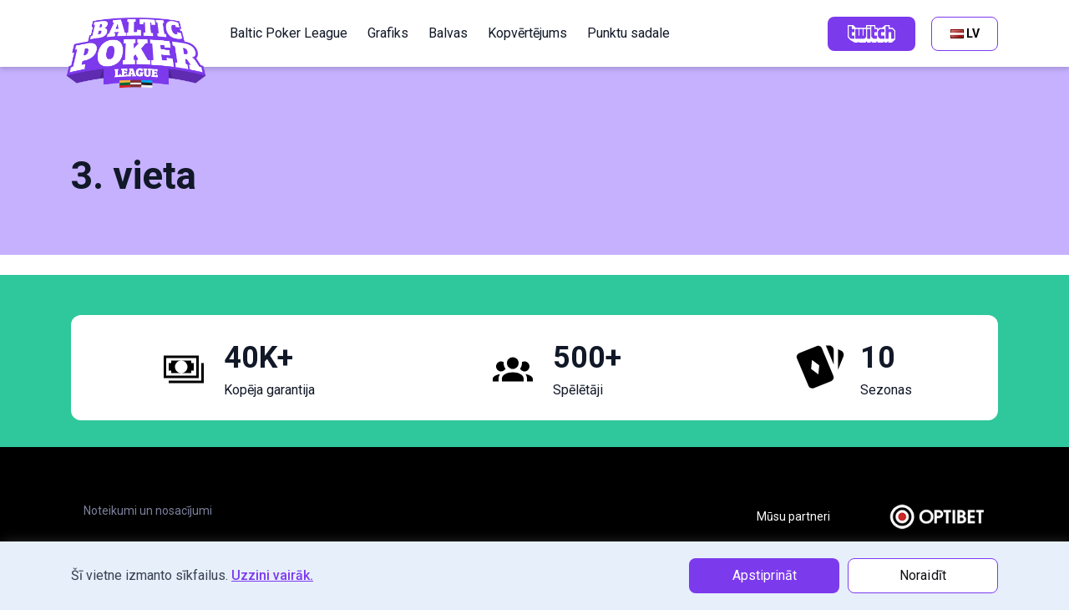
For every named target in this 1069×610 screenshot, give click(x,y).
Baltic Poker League (288, 33)
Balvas (448, 33)
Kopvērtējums (527, 33)
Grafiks (387, 33)
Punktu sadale (628, 33)
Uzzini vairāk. (272, 575)
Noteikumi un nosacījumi (148, 510)
